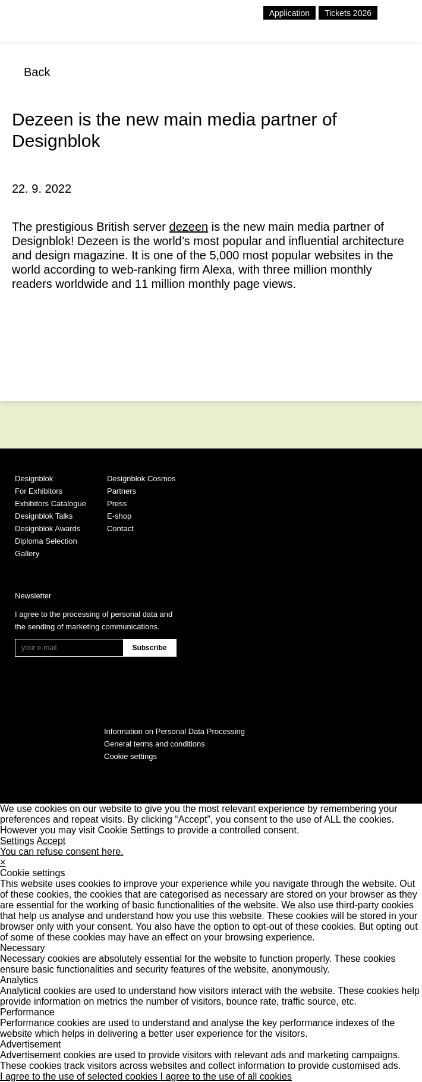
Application (289, 13)
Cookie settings (130, 756)
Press (117, 503)
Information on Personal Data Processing (174, 731)
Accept (50, 841)
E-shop (119, 516)
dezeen (189, 226)
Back (37, 72)
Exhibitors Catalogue (50, 503)
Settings (17, 841)
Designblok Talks (44, 516)
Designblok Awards (47, 528)
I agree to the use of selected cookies (80, 1076)
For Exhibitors (38, 491)
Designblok (34, 478)
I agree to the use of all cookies (226, 1076)
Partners (121, 491)
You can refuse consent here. (62, 851)
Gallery (27, 553)
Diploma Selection (46, 541)
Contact (120, 528)
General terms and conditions (154, 743)
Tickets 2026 (348, 13)
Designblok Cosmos (141, 478)
